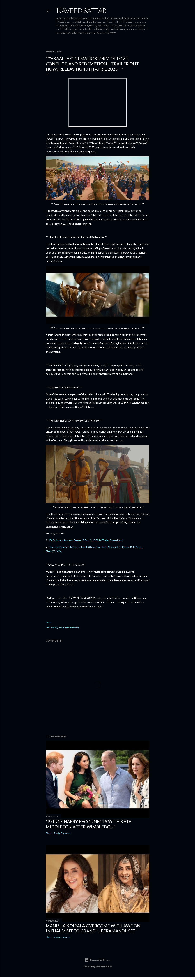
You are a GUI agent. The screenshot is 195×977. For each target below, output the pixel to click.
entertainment (72, 627)
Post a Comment (62, 833)
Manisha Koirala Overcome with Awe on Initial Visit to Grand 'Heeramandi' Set (93, 928)
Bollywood (58, 627)
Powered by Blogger (97, 960)
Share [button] (49, 622)
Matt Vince (106, 966)
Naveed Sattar (81, 10)
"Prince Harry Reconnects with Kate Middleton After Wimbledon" (88, 824)
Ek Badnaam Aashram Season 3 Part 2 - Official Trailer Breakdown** (87, 540)
